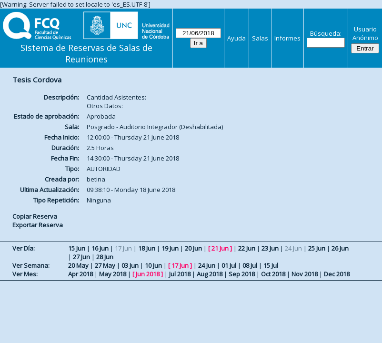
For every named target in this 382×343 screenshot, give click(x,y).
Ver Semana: (31, 265)
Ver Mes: (25, 274)
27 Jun (81, 256)
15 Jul (270, 265)
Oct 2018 (273, 274)
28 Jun (104, 256)
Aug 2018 (209, 274)
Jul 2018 (180, 274)
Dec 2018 (337, 274)
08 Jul (249, 265)
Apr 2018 (80, 274)
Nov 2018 (305, 274)
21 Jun (220, 248)
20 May (78, 265)
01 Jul (228, 265)
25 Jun (316, 248)
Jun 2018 (148, 274)
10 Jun (153, 265)
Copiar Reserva (34, 216)
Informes (287, 38)
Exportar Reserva (37, 225)
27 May (105, 265)
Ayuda (236, 38)
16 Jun (100, 248)
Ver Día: (23, 248)
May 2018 (112, 274)
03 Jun (130, 265)
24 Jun (206, 265)
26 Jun (340, 248)
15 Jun (76, 248)
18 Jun (146, 248)
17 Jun (180, 265)
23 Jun (270, 248)
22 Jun (246, 248)
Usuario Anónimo (365, 33)
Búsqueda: (326, 33)
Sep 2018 (242, 274)
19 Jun (170, 248)
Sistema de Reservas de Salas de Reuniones (86, 53)
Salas (260, 38)
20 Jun (193, 248)
